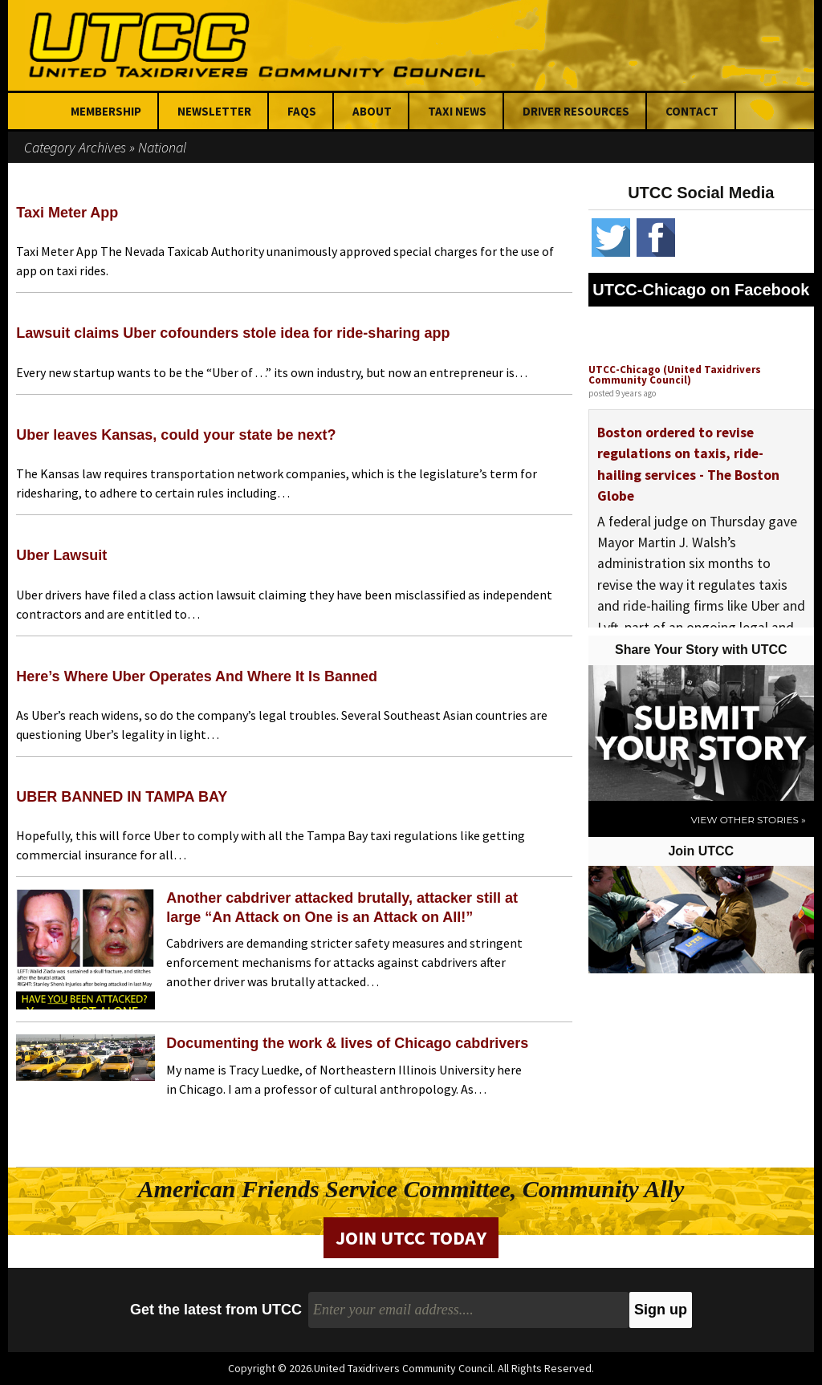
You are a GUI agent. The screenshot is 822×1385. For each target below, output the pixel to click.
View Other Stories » (747, 820)
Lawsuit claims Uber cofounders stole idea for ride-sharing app (233, 333)
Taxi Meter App (67, 213)
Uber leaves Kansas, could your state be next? (176, 435)
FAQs (301, 111)
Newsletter (214, 111)
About (372, 111)
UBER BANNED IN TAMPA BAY (121, 797)
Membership (106, 111)
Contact (691, 111)
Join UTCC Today (411, 1237)
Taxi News (457, 111)
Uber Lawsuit (61, 555)
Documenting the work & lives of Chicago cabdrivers (347, 1043)
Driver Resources (576, 111)
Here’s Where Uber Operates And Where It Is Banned (196, 676)
